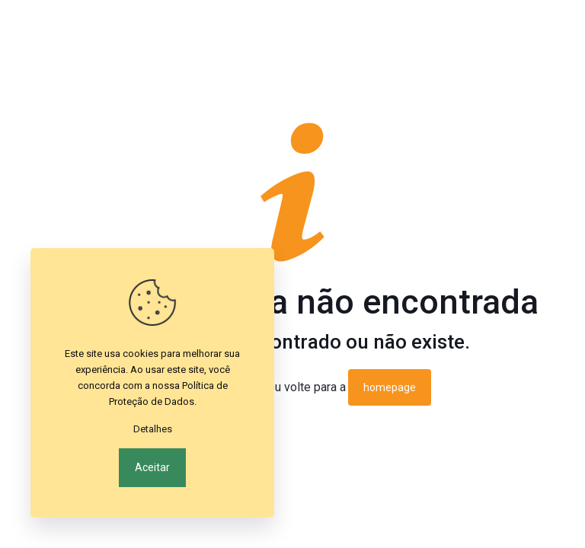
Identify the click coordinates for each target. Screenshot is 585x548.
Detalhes (152, 429)
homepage (389, 387)
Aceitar (152, 467)
